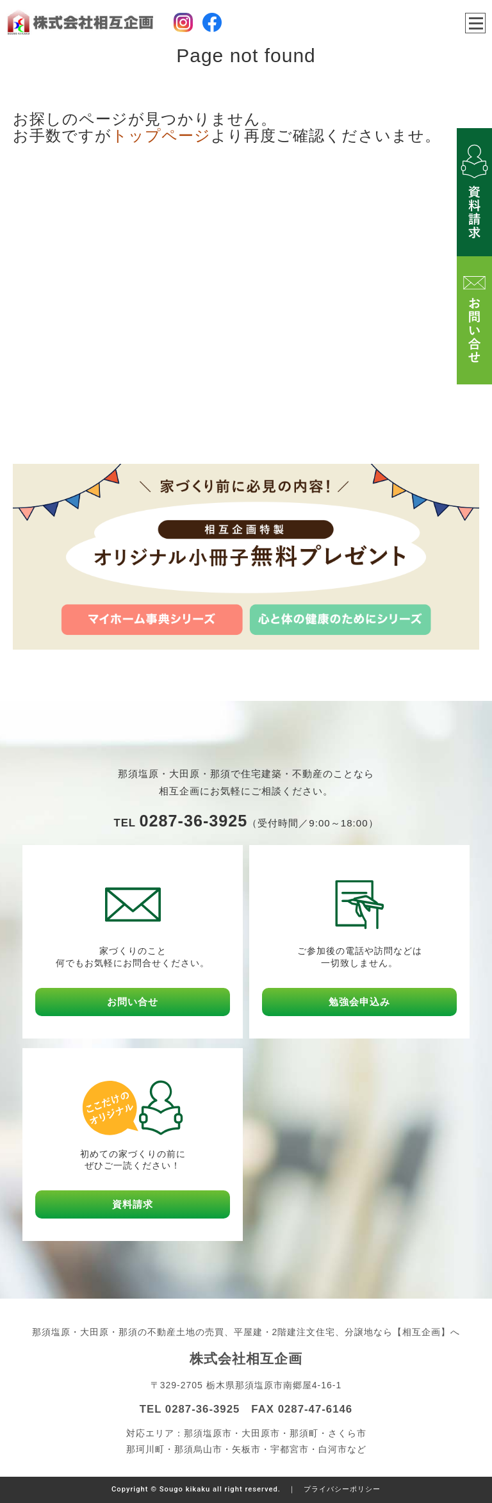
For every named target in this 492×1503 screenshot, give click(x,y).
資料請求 (132, 1204)
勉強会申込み (359, 1001)
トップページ (161, 135)
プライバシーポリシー (342, 1489)
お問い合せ (132, 1001)
